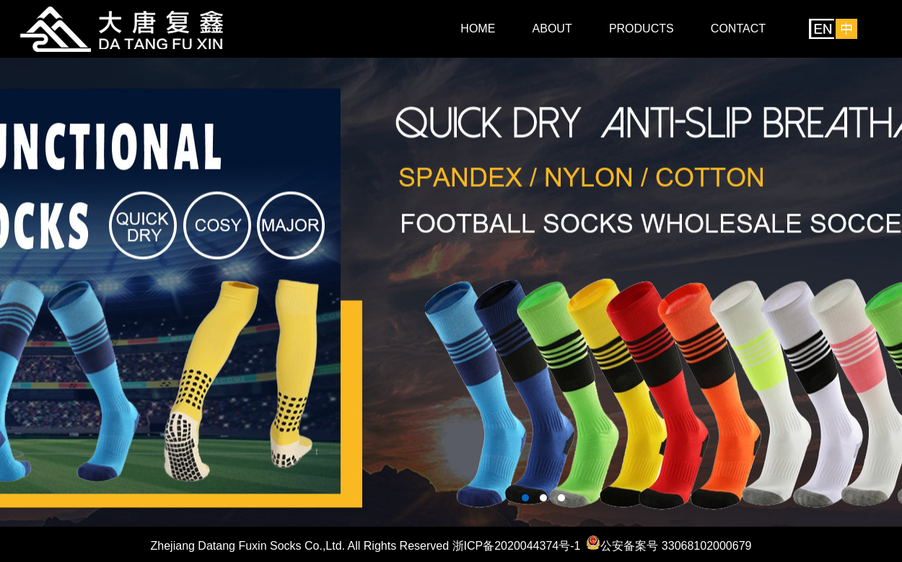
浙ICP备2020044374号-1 (516, 546)
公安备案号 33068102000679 (675, 546)
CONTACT (738, 28)
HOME (477, 28)
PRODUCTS (641, 28)
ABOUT (552, 28)
